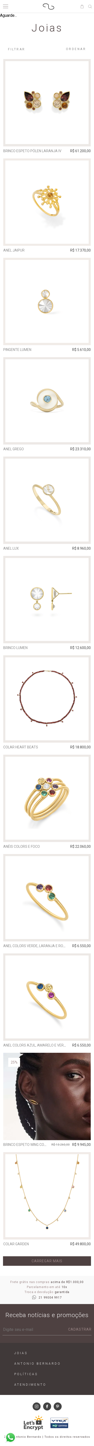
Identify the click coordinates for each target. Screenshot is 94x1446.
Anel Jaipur (14, 250)
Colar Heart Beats (20, 747)
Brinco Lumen (15, 648)
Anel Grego (13, 449)
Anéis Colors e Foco (21, 847)
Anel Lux (11, 548)
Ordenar (76, 49)
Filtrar (16, 49)
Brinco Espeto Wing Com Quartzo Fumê (38, 1145)
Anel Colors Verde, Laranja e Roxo (35, 946)
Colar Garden (16, 1244)
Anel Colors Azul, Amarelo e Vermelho (39, 1045)
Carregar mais (47, 1261)
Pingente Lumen (17, 350)
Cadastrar (79, 1329)
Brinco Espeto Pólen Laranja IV (32, 151)
